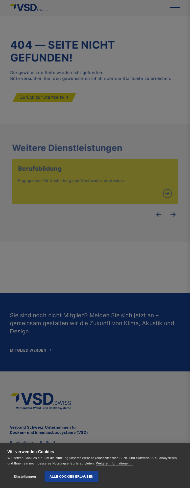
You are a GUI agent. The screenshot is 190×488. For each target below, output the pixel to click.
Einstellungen (24, 476)
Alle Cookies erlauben (71, 476)
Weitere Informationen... (114, 463)
